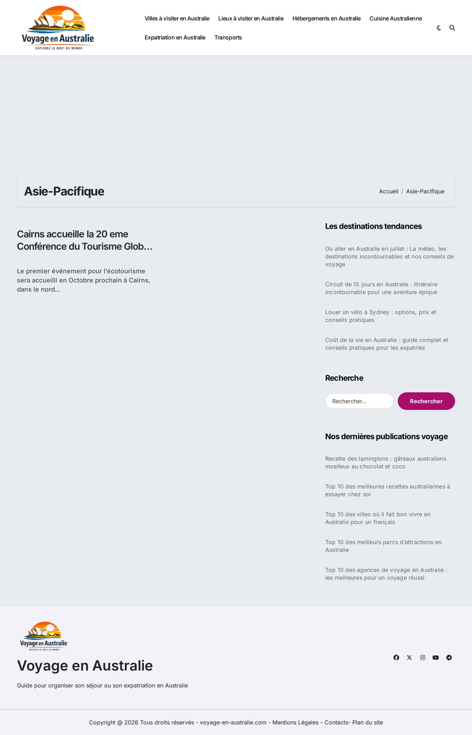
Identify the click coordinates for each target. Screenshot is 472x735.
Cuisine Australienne (396, 18)
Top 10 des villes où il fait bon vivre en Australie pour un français (377, 518)
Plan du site (367, 722)
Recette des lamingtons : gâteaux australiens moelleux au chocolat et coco (385, 462)
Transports (228, 37)
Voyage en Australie (85, 665)
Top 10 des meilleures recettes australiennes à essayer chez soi (387, 490)
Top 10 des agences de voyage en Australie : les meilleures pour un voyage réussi (386, 573)
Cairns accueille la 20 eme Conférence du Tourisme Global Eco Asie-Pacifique (85, 246)
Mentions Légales (296, 722)
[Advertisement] (236, 109)
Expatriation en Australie (175, 37)
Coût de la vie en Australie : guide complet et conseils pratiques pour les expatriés (386, 343)
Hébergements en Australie (326, 18)
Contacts (336, 722)
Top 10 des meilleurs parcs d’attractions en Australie (383, 545)
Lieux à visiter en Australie (250, 18)
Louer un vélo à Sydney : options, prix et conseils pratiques (380, 316)
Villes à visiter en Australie (177, 18)
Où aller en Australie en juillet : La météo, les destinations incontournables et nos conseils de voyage (389, 256)
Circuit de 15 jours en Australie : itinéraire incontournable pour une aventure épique (381, 288)
